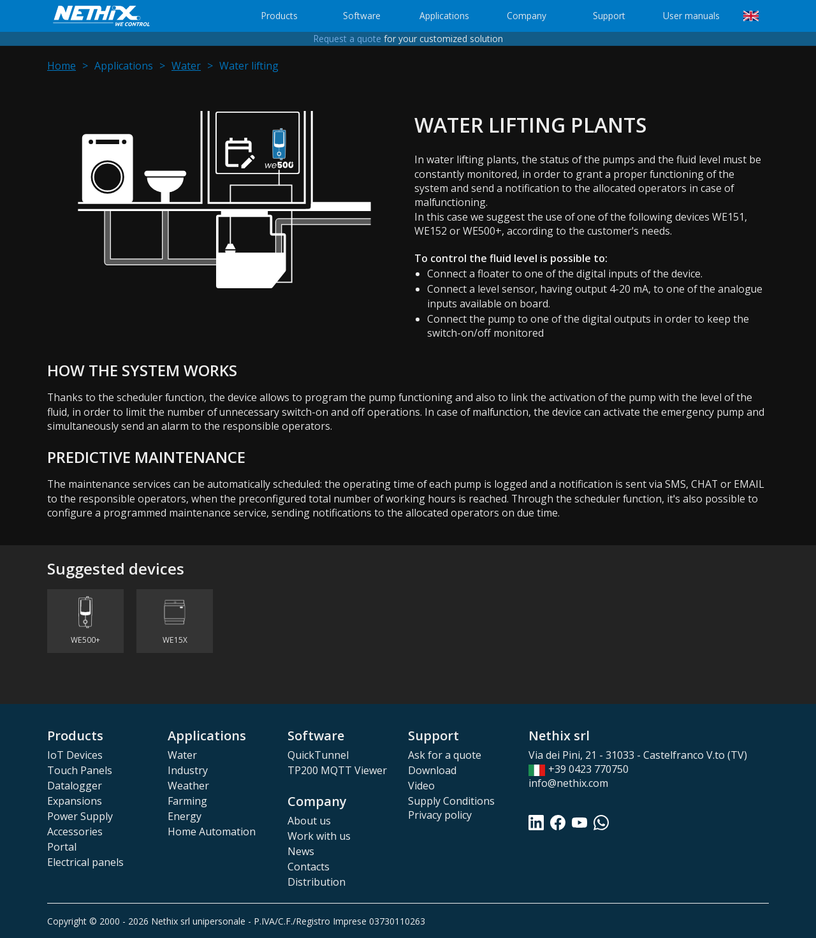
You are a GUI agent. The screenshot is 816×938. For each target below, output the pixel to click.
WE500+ (85, 640)
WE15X (175, 640)
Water (186, 66)
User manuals (691, 16)
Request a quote (347, 39)
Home (61, 66)
